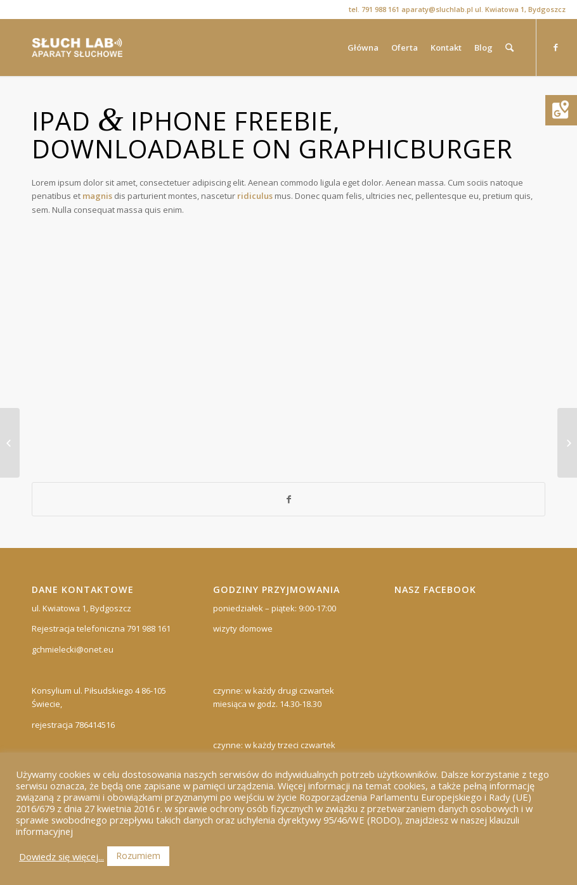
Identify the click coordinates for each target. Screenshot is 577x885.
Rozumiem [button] (138, 856)
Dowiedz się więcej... (61, 856)
